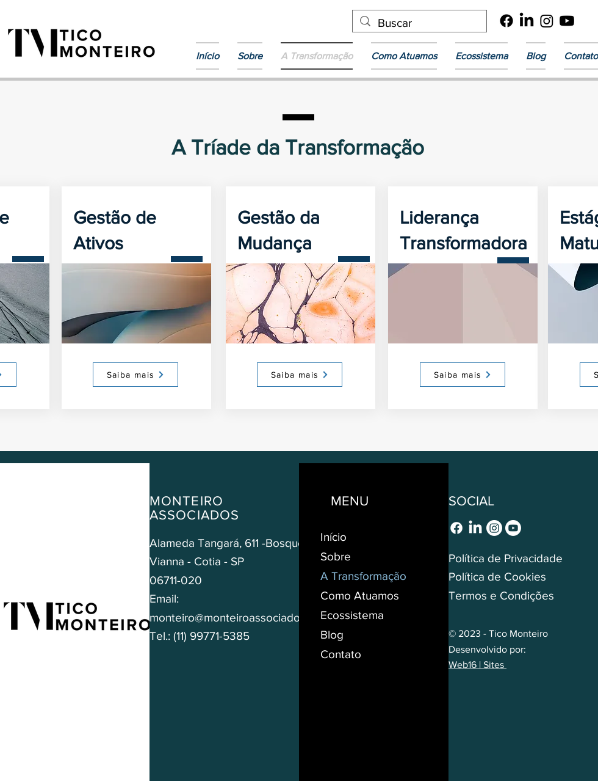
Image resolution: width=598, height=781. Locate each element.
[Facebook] (506, 20)
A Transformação (363, 576)
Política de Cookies (497, 576)
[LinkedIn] (526, 20)
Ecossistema (352, 615)
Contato (340, 654)
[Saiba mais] (135, 374)
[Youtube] (566, 20)
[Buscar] (419, 23)
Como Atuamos (359, 595)
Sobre (335, 556)
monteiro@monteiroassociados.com (240, 617)
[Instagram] (546, 20)
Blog (332, 634)
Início (333, 536)
